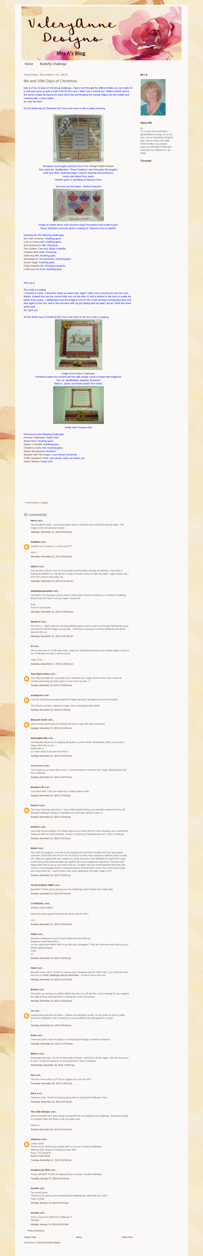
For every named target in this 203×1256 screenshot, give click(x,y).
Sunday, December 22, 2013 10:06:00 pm (51, 924)
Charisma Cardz (32, 447)
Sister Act (29, 255)
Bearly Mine (30, 441)
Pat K (33, 1093)
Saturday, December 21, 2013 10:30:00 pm (52, 611)
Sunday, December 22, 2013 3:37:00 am (51, 710)
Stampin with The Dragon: (38, 454)
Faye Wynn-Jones (40, 674)
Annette (35, 1188)
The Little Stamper (40, 1111)
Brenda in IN (37, 787)
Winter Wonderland (34, 451)
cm (32, 1011)
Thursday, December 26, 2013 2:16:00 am (51, 1083)
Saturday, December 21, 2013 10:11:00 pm (52, 581)
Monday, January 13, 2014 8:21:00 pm (50, 1203)
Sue (33, 1075)
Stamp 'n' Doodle (33, 444)
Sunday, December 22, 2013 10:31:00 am (51, 756)
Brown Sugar (31, 262)
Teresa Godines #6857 (42, 885)
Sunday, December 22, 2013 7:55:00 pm (51, 875)
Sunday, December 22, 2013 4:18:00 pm (51, 817)
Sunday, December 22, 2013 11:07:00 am (51, 777)
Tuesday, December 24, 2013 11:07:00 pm (52, 1043)
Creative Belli (31, 252)
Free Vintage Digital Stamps (98, 166)
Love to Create (32, 241)
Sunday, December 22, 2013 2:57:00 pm (51, 795)
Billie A (34, 1053)
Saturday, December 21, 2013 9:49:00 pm (51, 556)
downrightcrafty (39, 738)
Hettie (34, 934)
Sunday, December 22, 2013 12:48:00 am (51, 685)
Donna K (35, 827)
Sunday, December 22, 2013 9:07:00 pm (51, 893)
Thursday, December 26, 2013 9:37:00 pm (51, 1102)
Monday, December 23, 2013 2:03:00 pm (51, 958)
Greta (34, 1035)
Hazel (34, 968)
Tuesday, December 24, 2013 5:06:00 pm (51, 1025)
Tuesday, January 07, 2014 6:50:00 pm (50, 1178)
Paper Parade (31, 265)
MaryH (34, 848)
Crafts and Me (31, 269)
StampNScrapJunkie (41, 591)
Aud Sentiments (32, 245)
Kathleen (35, 542)
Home (29, 64)
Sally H (34, 566)
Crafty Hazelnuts (33, 458)
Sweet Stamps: (32, 461)
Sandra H (35, 621)
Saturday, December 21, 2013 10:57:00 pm (52, 636)
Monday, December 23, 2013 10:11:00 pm (51, 979)
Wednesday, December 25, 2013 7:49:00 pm (53, 1065)
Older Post (127, 1237)
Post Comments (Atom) (48, 1242)
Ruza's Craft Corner (40, 1156)
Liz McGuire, (37, 903)
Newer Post (30, 1237)
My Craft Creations (34, 238)
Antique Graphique (84, 373)
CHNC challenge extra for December (61, 975)
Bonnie (34, 989)
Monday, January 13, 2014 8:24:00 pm (50, 1224)
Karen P (35, 805)
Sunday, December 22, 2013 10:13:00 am (51, 728)
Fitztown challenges (34, 437)
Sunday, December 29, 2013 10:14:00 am (51, 1129)
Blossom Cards (39, 719)
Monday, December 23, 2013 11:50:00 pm (51, 1001)
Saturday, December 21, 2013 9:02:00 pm (51, 532)
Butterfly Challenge (53, 64)
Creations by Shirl (40, 1170)
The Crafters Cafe (33, 248)
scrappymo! (37, 695)
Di (32, 646)
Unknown (36, 1139)
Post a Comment (36, 1230)
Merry (34, 520)
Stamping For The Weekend (39, 259)
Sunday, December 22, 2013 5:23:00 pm (51, 838)
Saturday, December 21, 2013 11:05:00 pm (52, 664)
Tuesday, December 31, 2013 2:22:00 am (51, 1160)
